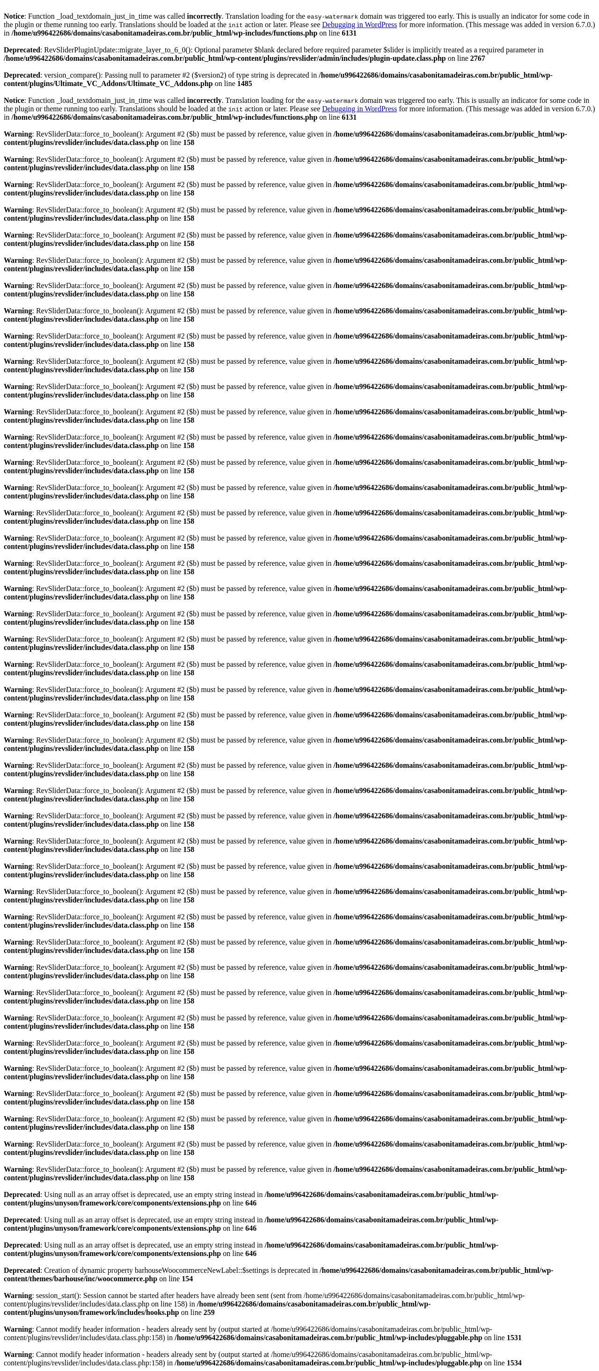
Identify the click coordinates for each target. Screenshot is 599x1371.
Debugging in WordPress (359, 25)
